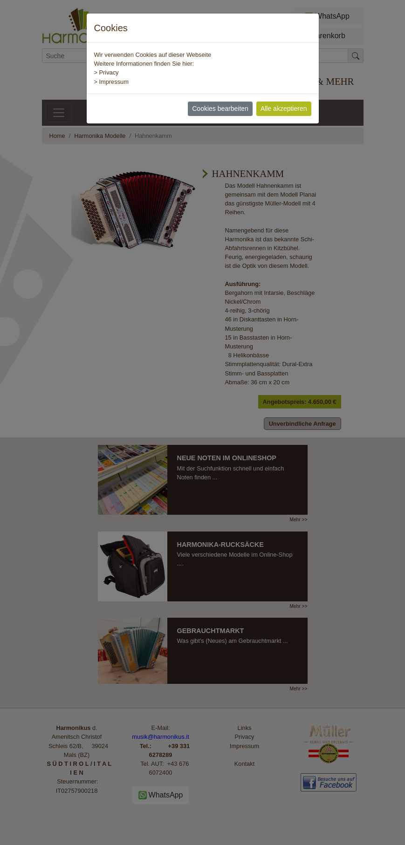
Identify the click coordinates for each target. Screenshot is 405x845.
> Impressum (111, 81)
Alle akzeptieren (284, 108)
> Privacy (106, 72)
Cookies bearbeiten (220, 108)
